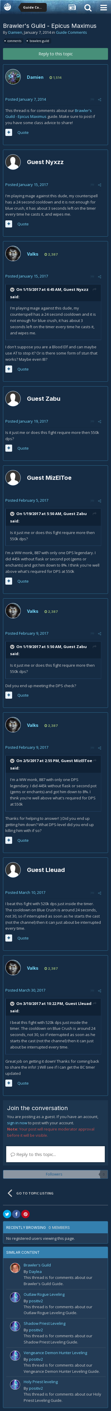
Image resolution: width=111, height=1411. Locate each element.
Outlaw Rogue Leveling (44, 1294)
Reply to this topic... (33, 1154)
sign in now (17, 1122)
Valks (32, 253)
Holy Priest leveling (41, 1381)
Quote (23, 132)
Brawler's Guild (37, 1265)
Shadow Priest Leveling (44, 1323)
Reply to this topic (55, 54)
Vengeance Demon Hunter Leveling (55, 1352)
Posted (25, 99)
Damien (15, 32)
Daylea (35, 1271)
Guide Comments (71, 32)
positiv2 (36, 1300)
